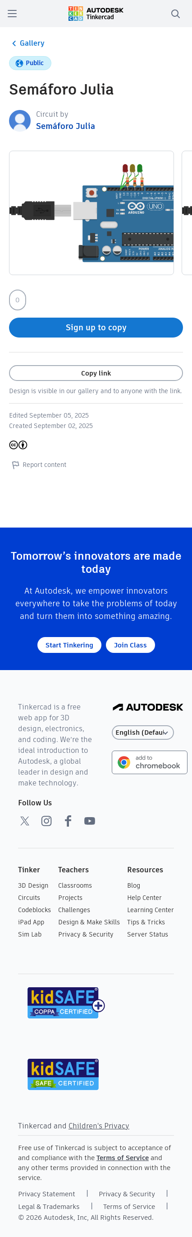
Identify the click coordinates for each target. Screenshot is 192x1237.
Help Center (144, 897)
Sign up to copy (96, 327)
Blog (133, 885)
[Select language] (142, 733)
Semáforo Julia (65, 126)
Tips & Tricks (146, 922)
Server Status (147, 934)
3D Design (33, 885)
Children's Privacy (99, 1126)
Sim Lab (29, 934)
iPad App (31, 922)
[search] (175, 13)
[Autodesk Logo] (148, 708)
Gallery (27, 43)
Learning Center (150, 909)
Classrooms (75, 885)
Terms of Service (122, 1157)
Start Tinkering (69, 645)
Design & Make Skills (89, 922)
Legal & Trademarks (49, 1206)
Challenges (74, 909)
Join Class (130, 645)
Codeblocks (34, 909)
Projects (70, 897)
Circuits (29, 897)
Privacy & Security (86, 934)
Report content (37, 464)
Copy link (96, 373)
